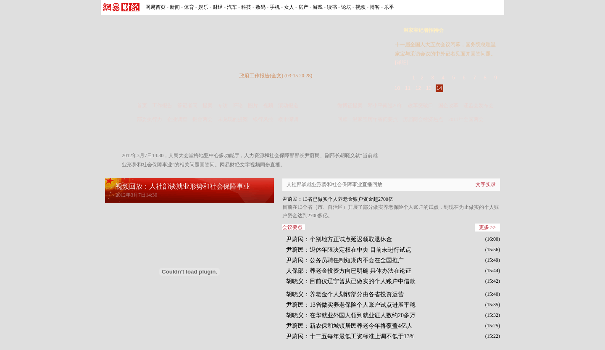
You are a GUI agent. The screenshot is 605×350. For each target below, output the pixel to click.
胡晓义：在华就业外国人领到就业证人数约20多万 (351, 315)
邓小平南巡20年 (385, 105)
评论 (238, 105)
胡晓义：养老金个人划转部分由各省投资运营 (345, 294)
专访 (223, 105)
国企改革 (448, 105)
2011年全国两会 (466, 119)
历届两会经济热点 (423, 119)
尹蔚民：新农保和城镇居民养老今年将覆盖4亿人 (349, 326)
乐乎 (389, 7)
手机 (275, 7)
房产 (303, 7)
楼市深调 (288, 119)
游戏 (318, 7)
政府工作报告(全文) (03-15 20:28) (275, 76)
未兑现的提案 (233, 119)
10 (397, 88)
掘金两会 (202, 119)
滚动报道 (288, 105)
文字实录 (486, 184)
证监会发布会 (478, 105)
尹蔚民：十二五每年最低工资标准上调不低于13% (350, 336)
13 (428, 88)
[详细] (401, 63)
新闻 (175, 7)
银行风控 (263, 119)
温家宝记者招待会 (423, 30)
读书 (332, 7)
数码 (260, 7)
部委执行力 (149, 119)
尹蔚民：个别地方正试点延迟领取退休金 (339, 239)
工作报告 (162, 105)
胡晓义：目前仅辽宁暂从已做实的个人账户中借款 (351, 281)
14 (439, 88)
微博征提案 (350, 105)
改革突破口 (420, 105)
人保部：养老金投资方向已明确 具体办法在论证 (348, 271)
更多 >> (487, 227)
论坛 (346, 7)
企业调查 (177, 119)
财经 (218, 7)
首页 (142, 105)
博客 (375, 7)
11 (407, 88)
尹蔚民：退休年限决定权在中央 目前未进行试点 (348, 250)
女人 (289, 7)
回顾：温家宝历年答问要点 (367, 119)
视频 (360, 7)
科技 (246, 7)
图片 (253, 105)
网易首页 (155, 7)
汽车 (232, 7)
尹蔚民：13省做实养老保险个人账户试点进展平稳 (351, 305)
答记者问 (187, 105)
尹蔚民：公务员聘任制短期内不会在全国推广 (345, 260)
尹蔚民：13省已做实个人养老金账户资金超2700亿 (337, 199)
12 (418, 88)
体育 (189, 7)
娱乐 (203, 7)
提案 (208, 105)
